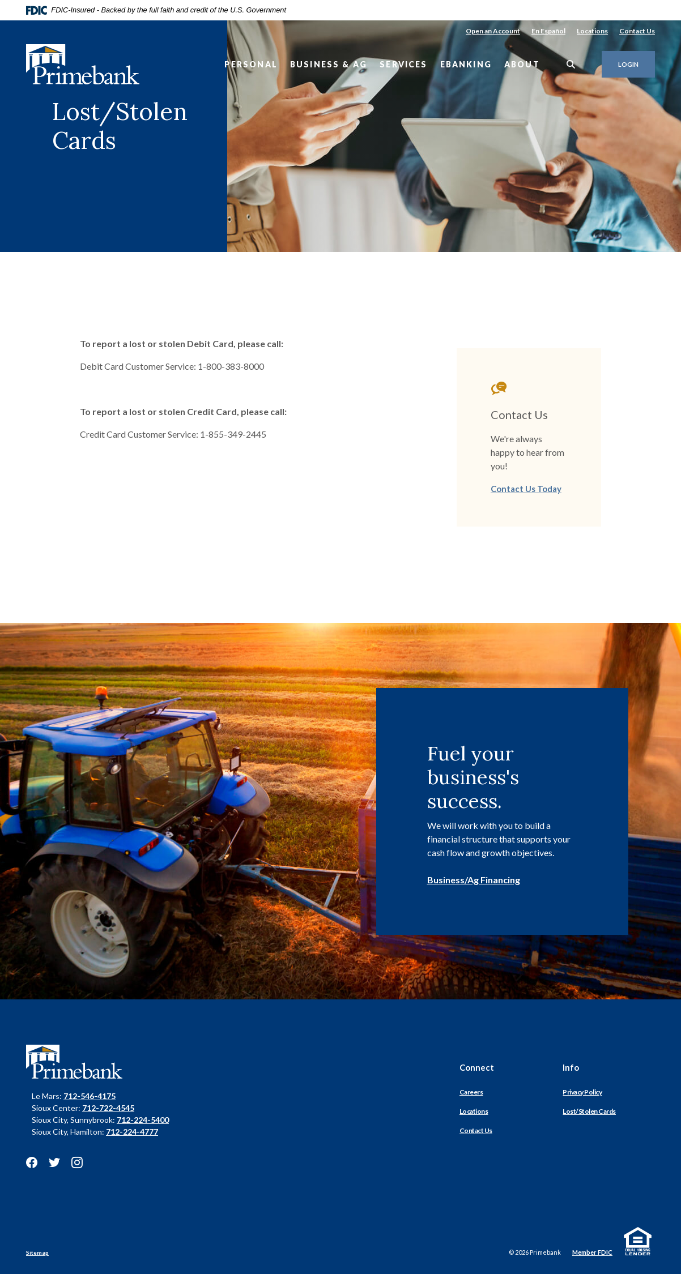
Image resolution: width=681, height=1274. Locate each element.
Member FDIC (592, 1252)
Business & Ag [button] (328, 64)
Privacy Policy (582, 1092)
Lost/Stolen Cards (589, 1111)
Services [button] (403, 64)
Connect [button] (476, 1067)
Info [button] (571, 1067)
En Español (548, 31)
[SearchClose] (571, 64)
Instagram (77, 1162)
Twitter (54, 1162)
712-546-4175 (89, 1096)
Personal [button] (251, 64)
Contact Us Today (526, 489)
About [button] (522, 64)
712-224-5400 (143, 1120)
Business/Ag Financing (473, 879)
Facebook (31, 1162)
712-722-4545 (108, 1108)
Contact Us (637, 31)
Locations (592, 31)
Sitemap (37, 1252)
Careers (471, 1092)
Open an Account (493, 31)
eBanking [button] (466, 64)
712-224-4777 (132, 1131)
